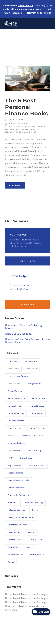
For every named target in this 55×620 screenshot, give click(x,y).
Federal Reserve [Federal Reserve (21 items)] (15, 391)
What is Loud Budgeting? (18, 333)
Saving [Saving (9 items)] (35, 510)
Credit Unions (37, 127)
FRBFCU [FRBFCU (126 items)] (11, 435)
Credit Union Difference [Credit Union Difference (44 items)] (18, 376)
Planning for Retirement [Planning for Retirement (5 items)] (18, 495)
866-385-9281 (21, 285)
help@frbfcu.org (23, 289)
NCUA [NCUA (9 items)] (10, 458)
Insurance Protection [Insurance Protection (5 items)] (17, 443)
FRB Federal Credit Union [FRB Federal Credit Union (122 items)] (32, 435)
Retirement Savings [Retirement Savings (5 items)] (16, 510)
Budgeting (22, 127)
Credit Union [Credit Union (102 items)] (31, 368)
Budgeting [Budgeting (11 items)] (12, 361)
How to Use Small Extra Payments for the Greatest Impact (27, 341)
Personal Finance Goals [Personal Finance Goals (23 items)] (18, 480)
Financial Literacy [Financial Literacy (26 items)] (36, 406)
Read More (15, 185)
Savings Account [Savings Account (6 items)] (15, 539)
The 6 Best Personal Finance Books (26, 107)
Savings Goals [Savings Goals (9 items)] (36, 539)
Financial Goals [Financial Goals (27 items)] (38, 398)
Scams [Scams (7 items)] (11, 562)
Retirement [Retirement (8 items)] (13, 502)
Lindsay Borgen (18, 124)
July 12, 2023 (16, 120)
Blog (12, 127)
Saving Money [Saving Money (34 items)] (14, 532)
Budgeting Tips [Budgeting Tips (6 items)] (30, 361)
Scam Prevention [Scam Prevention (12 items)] (15, 554)
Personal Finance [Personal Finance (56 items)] (15, 472)
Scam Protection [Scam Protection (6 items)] (37, 554)
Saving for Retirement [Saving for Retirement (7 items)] (17, 524)
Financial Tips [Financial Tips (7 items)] (37, 413)
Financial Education (16, 129)
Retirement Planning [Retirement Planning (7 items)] (34, 502)
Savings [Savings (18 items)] (31, 532)
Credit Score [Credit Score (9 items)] (13, 368)
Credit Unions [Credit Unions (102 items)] (14, 383)
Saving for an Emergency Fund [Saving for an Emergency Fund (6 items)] (21, 517)
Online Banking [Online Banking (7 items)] (26, 458)
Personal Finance (26, 132)
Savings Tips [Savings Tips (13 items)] (13, 547)
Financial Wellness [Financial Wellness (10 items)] (16, 420)
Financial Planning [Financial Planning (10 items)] (16, 413)
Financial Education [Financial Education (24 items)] (16, 398)
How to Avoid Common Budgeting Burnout (23, 327)
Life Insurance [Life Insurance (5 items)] (14, 450)
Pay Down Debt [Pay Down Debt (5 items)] (14, 465)
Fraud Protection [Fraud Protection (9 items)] (37, 428)
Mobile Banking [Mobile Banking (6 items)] (34, 450)
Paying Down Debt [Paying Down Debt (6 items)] (37, 465)
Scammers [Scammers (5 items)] (30, 547)
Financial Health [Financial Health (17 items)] (15, 406)
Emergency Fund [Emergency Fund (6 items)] (34, 383)
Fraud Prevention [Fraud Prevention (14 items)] (15, 428)
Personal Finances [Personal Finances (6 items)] (16, 487)
